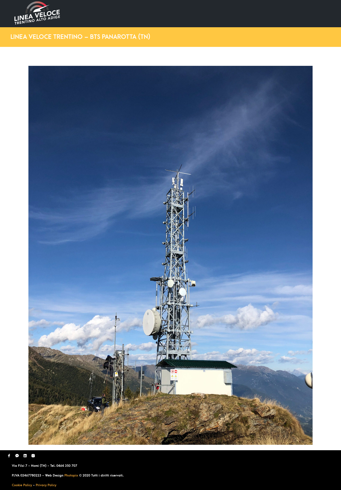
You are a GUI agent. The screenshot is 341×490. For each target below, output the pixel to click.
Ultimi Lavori (207, 13)
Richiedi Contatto (274, 13)
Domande (238, 13)
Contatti (309, 13)
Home (179, 13)
